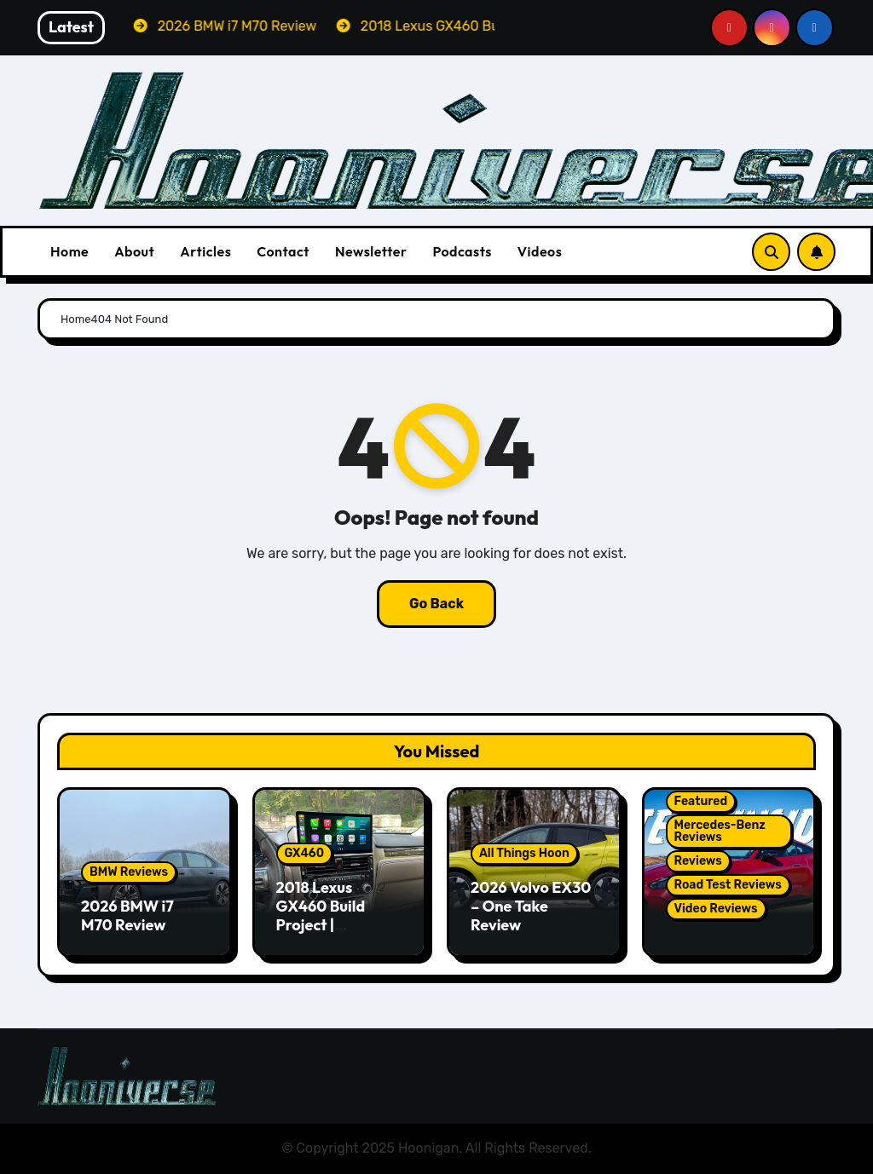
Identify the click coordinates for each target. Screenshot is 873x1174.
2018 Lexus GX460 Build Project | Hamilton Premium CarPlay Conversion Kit (338, 933)
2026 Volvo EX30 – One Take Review (531, 906)
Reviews (698, 861)
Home (69, 251)
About (134, 251)
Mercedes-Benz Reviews (720, 831)
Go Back (436, 604)
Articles (205, 251)
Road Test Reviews (728, 885)
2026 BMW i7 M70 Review (127, 915)
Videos (540, 251)
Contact (283, 251)
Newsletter (371, 251)
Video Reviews (716, 908)
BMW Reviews (129, 872)
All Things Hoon (524, 853)
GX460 (305, 853)
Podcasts (461, 251)
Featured (701, 801)
